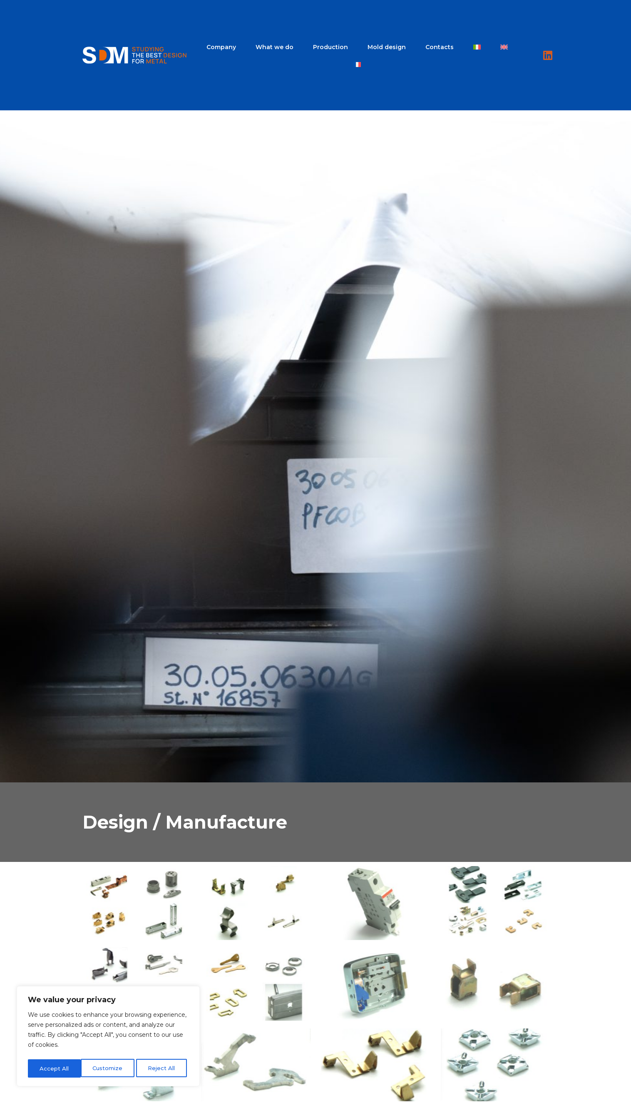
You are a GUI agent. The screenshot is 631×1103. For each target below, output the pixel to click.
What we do (274, 47)
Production (330, 47)
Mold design (387, 47)
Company (221, 47)
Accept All (163, 1068)
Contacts (439, 47)
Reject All (108, 1068)
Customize (54, 1068)
